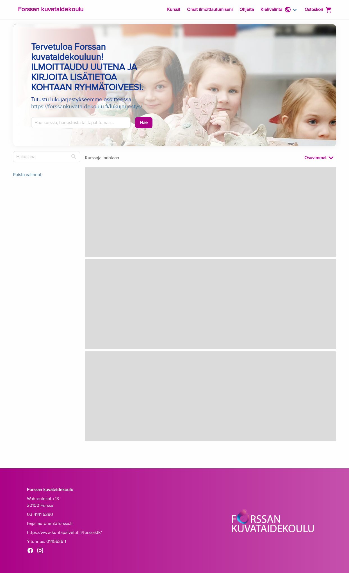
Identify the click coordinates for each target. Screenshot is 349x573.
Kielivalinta (276, 9)
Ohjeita (246, 9)
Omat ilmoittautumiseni (210, 9)
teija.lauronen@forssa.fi (49, 523)
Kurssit (173, 9)
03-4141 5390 (40, 514)
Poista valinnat (27, 174)
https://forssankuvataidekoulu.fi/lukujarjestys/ (86, 106)
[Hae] (143, 122)
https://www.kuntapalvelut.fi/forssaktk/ (64, 532)
